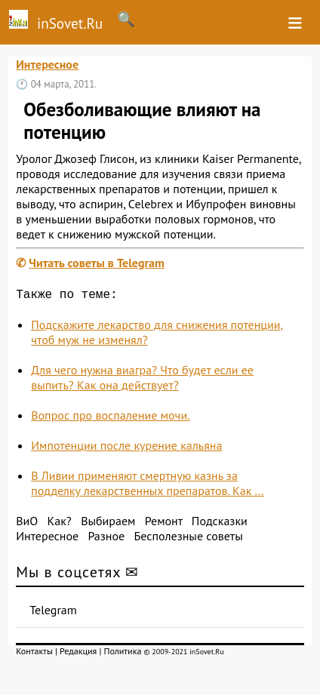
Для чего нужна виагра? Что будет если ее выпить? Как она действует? (142, 380)
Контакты (34, 654)
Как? (60, 523)
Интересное (47, 64)
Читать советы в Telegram (97, 262)
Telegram (53, 612)
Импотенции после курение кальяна (126, 448)
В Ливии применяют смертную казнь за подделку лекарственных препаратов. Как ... (147, 486)
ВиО (27, 523)
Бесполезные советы (188, 538)
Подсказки (220, 523)
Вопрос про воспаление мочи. (110, 418)
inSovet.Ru (51, 21)
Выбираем (108, 523)
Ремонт (164, 523)
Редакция (78, 654)
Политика (122, 654)
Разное (106, 538)
